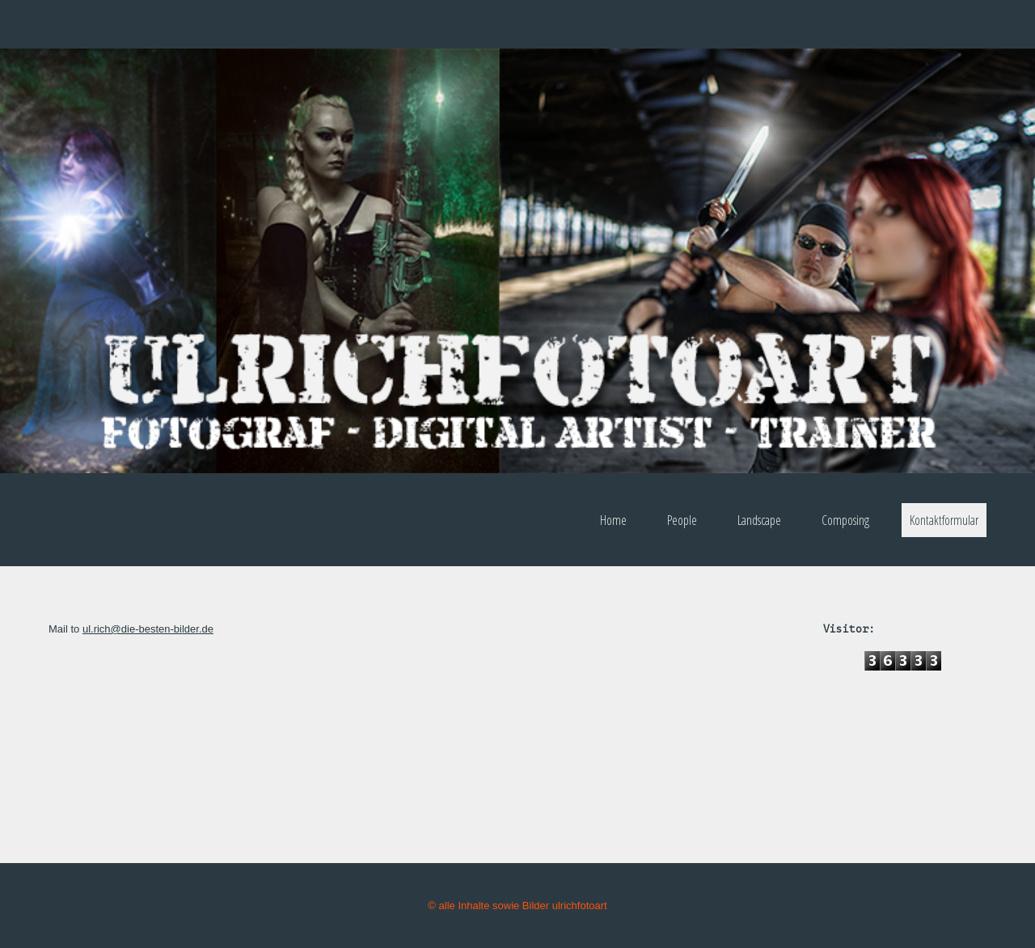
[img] (517, 261)
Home (613, 520)
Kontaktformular (944, 520)
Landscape (759, 520)
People (682, 520)
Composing (845, 520)
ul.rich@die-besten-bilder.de (147, 629)
